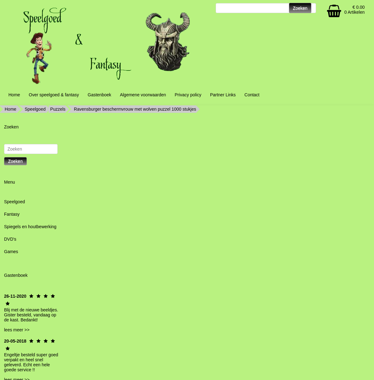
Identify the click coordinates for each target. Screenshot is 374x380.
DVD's (10, 239)
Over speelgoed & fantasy (54, 94)
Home (14, 94)
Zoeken (15, 161)
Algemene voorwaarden (143, 94)
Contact (251, 94)
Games (11, 251)
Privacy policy (188, 94)
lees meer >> (17, 329)
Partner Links (223, 94)
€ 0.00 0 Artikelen (354, 10)
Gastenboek (99, 94)
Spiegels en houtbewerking (30, 226)
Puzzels (57, 109)
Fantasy (12, 214)
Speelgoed (35, 109)
